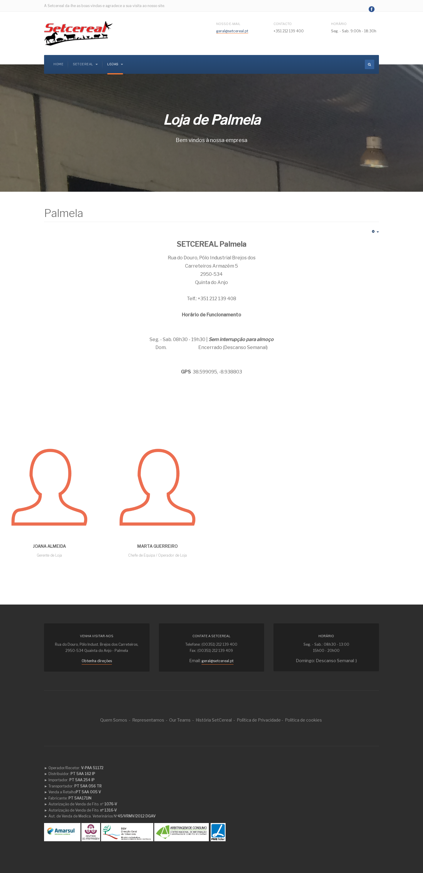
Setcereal (85, 64)
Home (58, 64)
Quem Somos (113, 719)
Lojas (115, 64)
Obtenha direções (97, 661)
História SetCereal (214, 719)
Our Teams (180, 719)
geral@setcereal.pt (232, 31)
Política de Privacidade (259, 719)
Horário (339, 24)
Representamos (148, 719)
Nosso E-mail (228, 24)
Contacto (282, 24)
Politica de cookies (303, 719)
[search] (369, 64)
